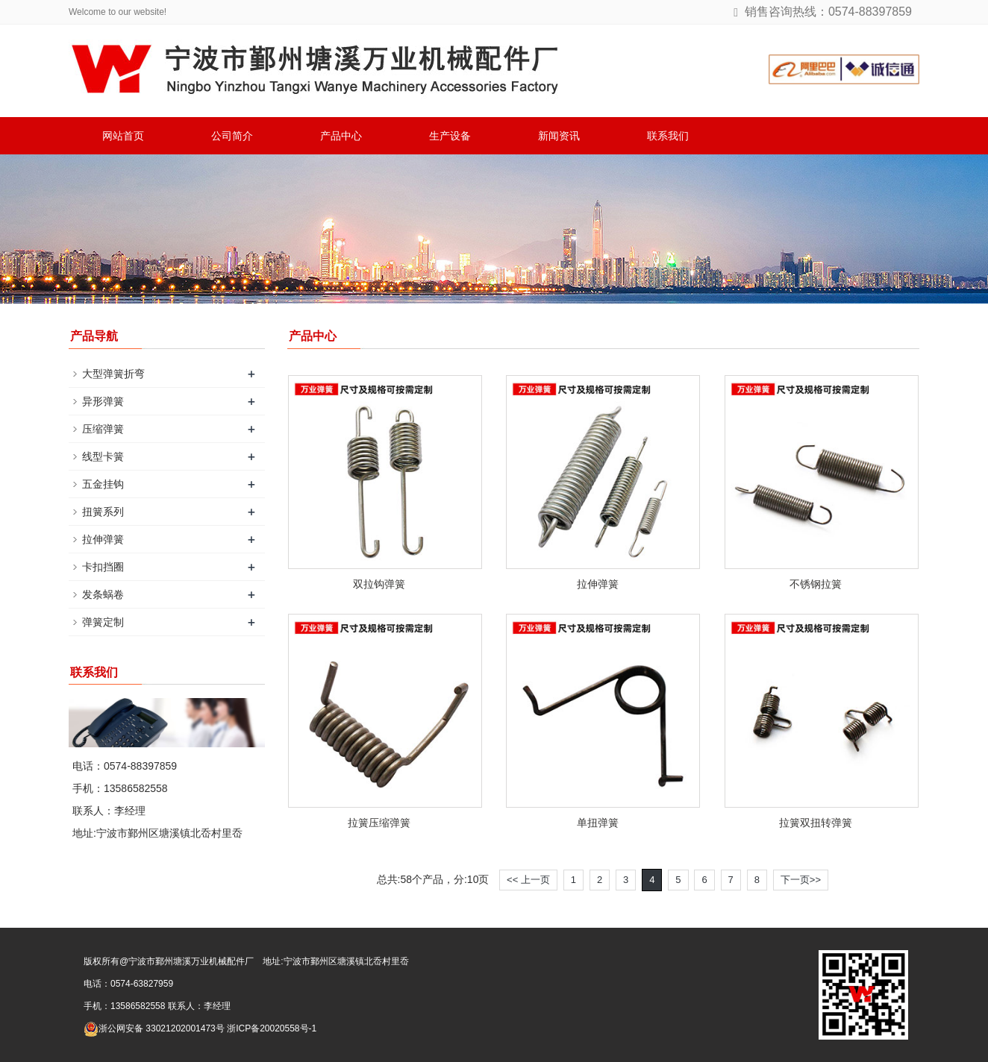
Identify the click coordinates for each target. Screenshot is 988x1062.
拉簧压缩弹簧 (379, 823)
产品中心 (341, 136)
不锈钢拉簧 (816, 584)
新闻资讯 (559, 136)
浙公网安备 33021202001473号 (154, 1028)
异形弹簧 (103, 401)
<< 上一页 (528, 879)
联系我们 (668, 136)
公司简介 (232, 136)
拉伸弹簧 (598, 584)
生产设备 (450, 136)
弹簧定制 (103, 622)
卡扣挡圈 (103, 567)
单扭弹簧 (598, 823)
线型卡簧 (103, 456)
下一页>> (801, 879)
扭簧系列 (103, 512)
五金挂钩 (103, 484)
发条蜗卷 (103, 594)
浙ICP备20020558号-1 (271, 1028)
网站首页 (123, 136)
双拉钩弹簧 (379, 584)
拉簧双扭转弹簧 (815, 823)
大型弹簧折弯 (113, 374)
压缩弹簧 (103, 429)
